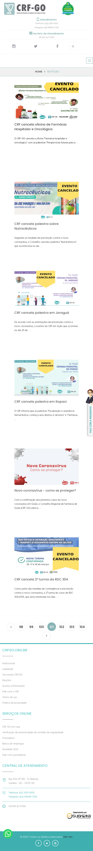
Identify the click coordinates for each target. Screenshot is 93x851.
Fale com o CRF (10, 692)
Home (38, 71)
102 (61, 627)
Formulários (8, 738)
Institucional (8, 663)
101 (52, 627)
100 (41, 627)
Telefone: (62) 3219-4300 (46, 23)
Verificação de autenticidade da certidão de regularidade (32, 733)
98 (21, 627)
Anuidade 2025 (10, 749)
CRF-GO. (68, 836)
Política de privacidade (14, 703)
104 (82, 627)
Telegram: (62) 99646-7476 (46, 27)
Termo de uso (9, 697)
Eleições (6, 680)
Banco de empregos (13, 744)
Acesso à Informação (13, 686)
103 (71, 627)
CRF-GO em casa (11, 727)
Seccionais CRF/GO (12, 675)
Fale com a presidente (14, 755)
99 (31, 627)
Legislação (7, 669)
